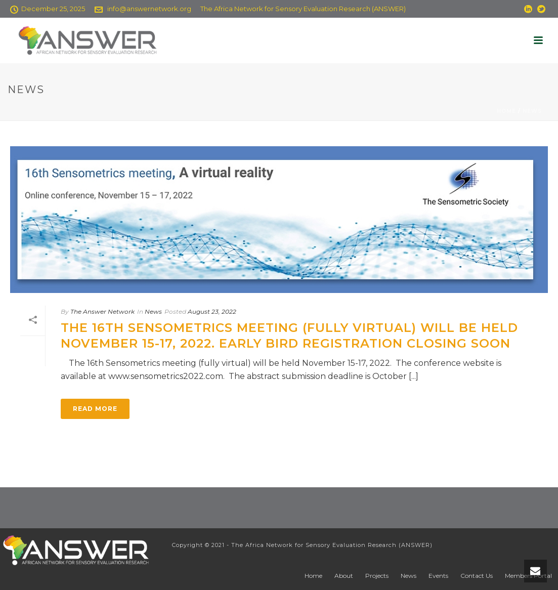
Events (438, 575)
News (532, 111)
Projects (377, 575)
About (343, 575)
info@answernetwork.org (149, 9)
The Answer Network (102, 311)
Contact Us (476, 575)
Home (506, 111)
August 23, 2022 (212, 311)
